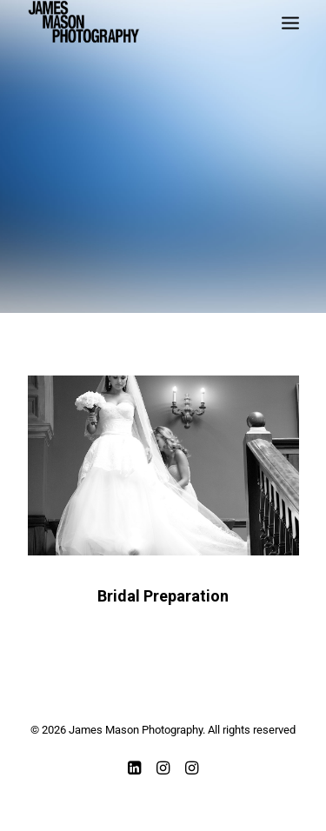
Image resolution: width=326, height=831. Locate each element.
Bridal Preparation (163, 596)
